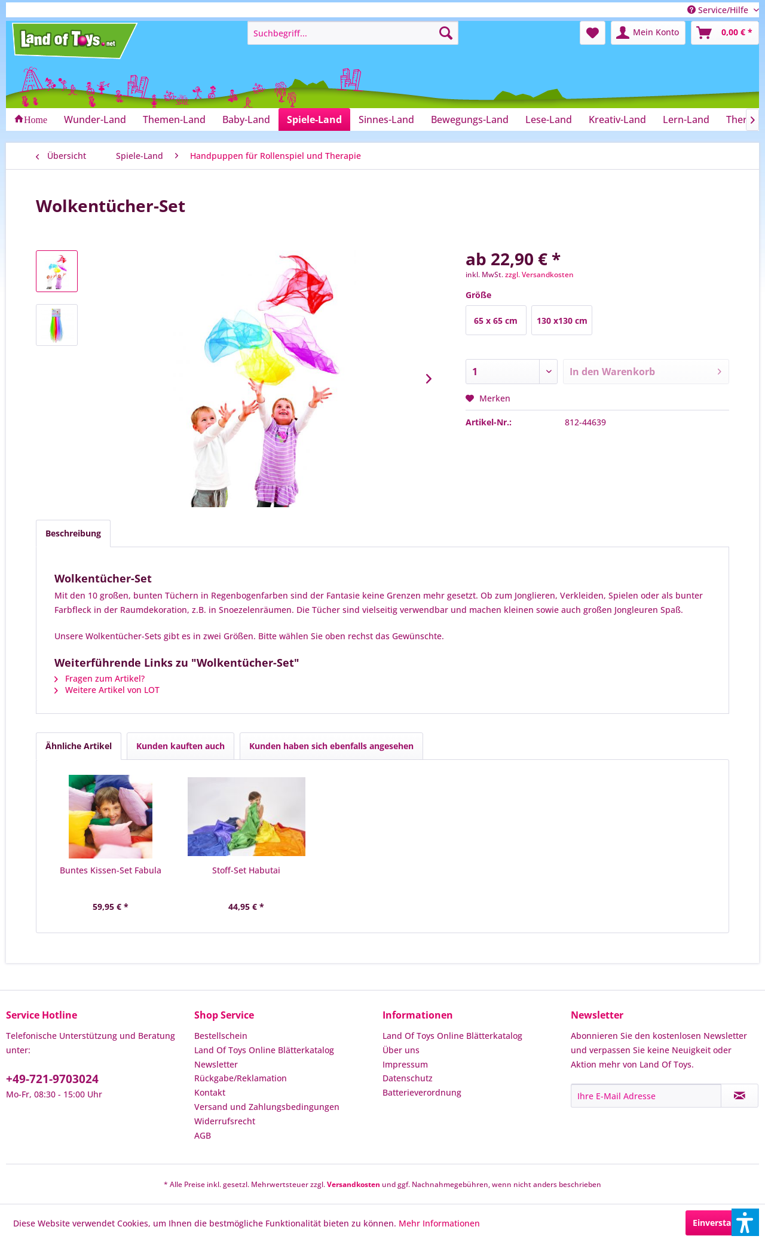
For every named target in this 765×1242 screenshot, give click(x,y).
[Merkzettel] (592, 33)
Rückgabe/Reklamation (240, 1078)
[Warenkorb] (725, 33)
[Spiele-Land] (314, 119)
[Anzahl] (512, 371)
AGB (202, 1135)
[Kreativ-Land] (617, 119)
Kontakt (209, 1092)
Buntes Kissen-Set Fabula (110, 870)
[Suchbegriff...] (352, 33)
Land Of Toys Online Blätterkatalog (264, 1050)
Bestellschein (220, 1035)
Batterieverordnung (421, 1092)
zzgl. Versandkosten (539, 274)
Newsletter (216, 1064)
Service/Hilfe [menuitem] (719, 10)
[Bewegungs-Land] (470, 119)
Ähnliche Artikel (78, 746)
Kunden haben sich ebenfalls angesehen (331, 746)
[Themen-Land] (174, 119)
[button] (745, 1222)
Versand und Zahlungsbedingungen (266, 1106)
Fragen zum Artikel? (99, 678)
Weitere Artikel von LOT (107, 689)
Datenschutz (407, 1078)
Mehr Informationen (439, 1223)
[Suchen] (445, 33)
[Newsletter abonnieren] (739, 1096)
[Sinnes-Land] (386, 119)
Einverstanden (722, 1222)
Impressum (405, 1064)
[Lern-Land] (686, 119)
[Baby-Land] (246, 119)
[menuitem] (352, 33)
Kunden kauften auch (180, 746)
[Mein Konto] (648, 33)
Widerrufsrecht (224, 1121)
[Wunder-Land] (95, 119)
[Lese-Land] (548, 119)
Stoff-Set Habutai (246, 870)
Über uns (401, 1050)
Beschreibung (73, 533)
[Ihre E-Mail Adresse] (646, 1096)
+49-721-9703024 (52, 1079)
